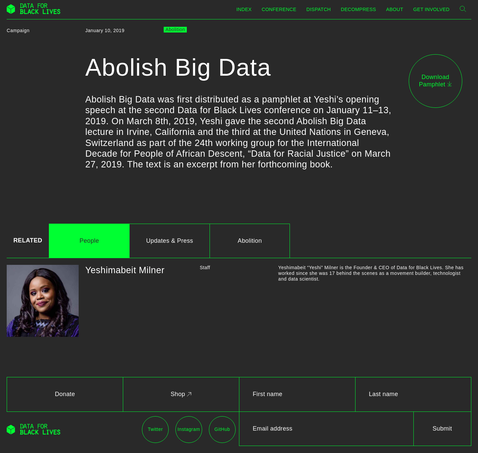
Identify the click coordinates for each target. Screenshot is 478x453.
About (394, 9)
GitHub (222, 429)
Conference (279, 9)
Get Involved (431, 9)
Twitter (155, 429)
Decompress (358, 9)
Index (243, 9)
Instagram (188, 429)
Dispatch (318, 9)
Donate (65, 394)
